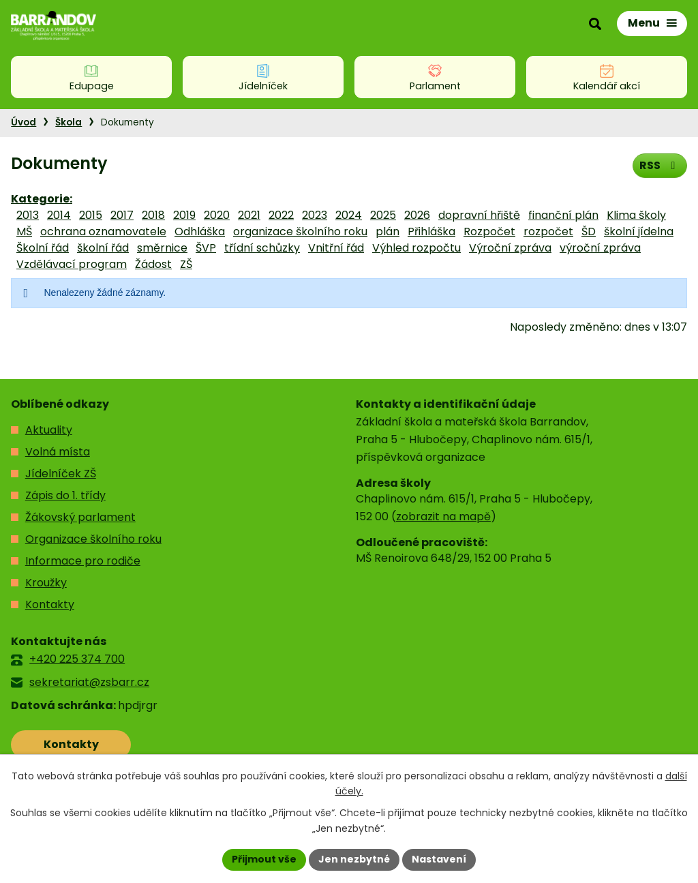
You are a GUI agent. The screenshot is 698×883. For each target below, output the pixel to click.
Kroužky (46, 582)
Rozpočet (489, 231)
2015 (90, 215)
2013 (27, 215)
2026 (417, 215)
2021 (249, 215)
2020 (217, 215)
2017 (122, 215)
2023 (314, 215)
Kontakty (49, 604)
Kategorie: (41, 199)
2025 (383, 215)
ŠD (588, 231)
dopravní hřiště (479, 215)
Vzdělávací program (71, 264)
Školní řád (42, 248)
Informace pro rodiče (82, 561)
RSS (659, 165)
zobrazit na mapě (443, 516)
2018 (153, 215)
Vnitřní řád (336, 248)
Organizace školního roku (93, 539)
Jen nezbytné (354, 859)
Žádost (153, 264)
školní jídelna (638, 231)
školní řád (103, 248)
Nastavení (439, 859)
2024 (348, 215)
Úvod (23, 122)
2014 (59, 215)
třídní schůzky (262, 248)
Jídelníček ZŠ (60, 473)
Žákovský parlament (80, 517)
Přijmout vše (264, 859)
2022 (281, 215)
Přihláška (431, 231)
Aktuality (48, 430)
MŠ (24, 231)
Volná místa (57, 452)
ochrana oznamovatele (103, 231)
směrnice (162, 248)
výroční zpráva (600, 248)
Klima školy (636, 215)
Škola (68, 122)
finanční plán (563, 215)
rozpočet (548, 231)
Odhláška (199, 231)
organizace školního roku (300, 231)
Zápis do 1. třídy (65, 495)
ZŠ (186, 264)
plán (387, 231)
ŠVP (206, 248)
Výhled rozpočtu (416, 248)
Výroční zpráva (510, 248)
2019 (184, 215)
